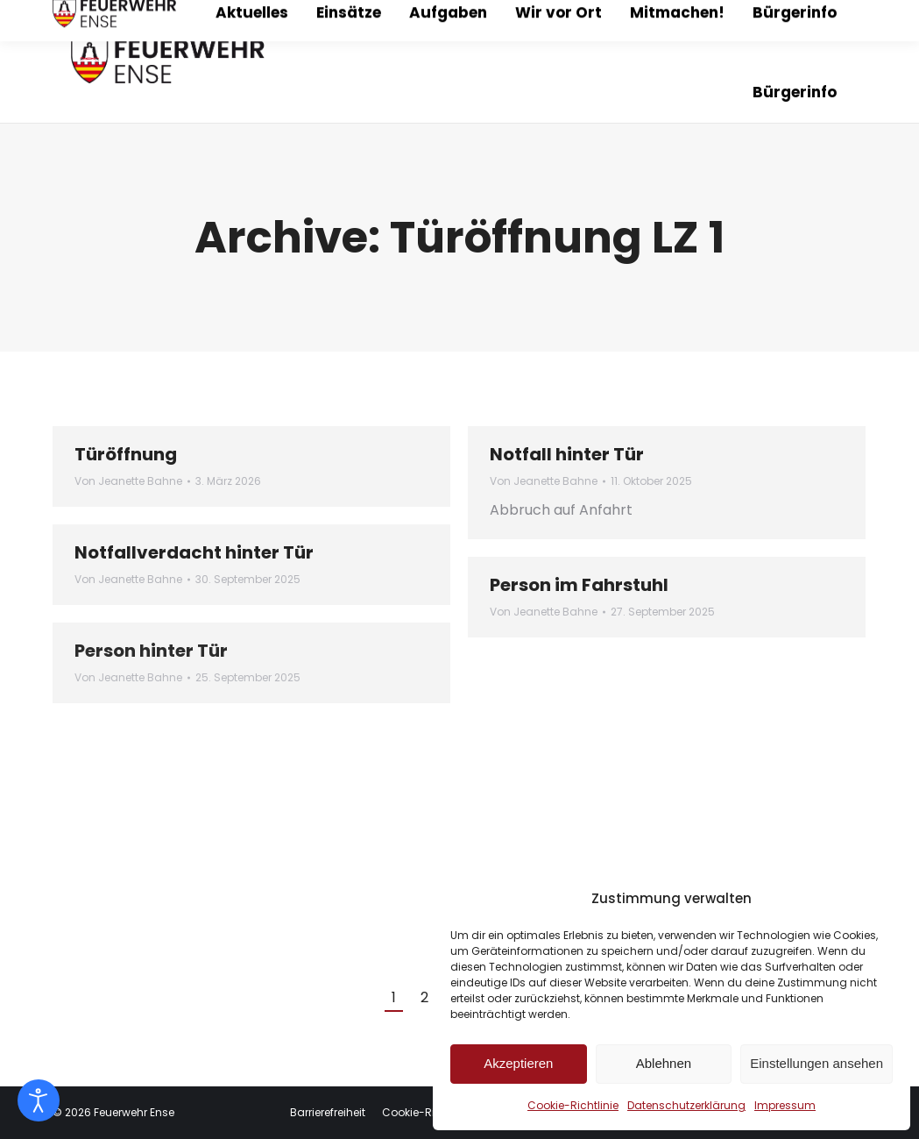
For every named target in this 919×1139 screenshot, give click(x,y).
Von (128, 480)
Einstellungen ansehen (816, 1063)
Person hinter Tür (151, 650)
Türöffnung (125, 454)
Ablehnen (663, 1063)
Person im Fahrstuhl (579, 585)
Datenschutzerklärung (686, 1105)
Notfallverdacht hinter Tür (194, 552)
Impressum (785, 1105)
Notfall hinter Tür (567, 454)
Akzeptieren (518, 1063)
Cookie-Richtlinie (573, 1105)
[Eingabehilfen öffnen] (39, 1100)
